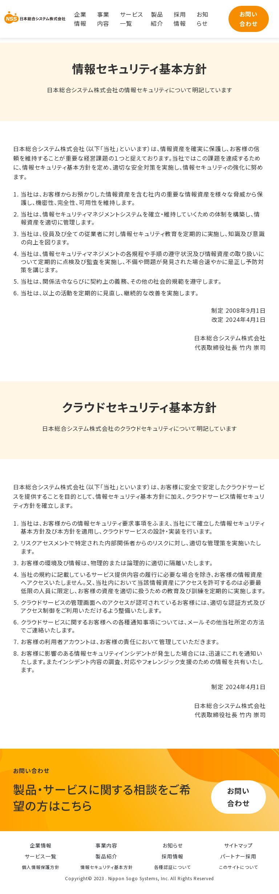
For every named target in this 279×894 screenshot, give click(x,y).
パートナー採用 (238, 856)
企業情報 (80, 19)
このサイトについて (238, 867)
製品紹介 (157, 19)
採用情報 (180, 19)
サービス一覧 (131, 19)
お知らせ (203, 19)
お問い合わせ (248, 18)
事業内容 (103, 19)
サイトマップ (238, 845)
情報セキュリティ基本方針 (106, 867)
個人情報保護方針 (41, 867)
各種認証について (172, 867)
